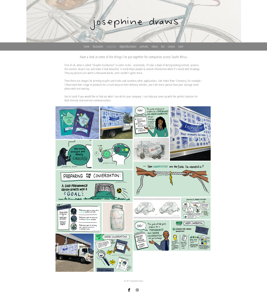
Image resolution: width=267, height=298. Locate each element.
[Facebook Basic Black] (129, 290)
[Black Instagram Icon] (137, 290)
